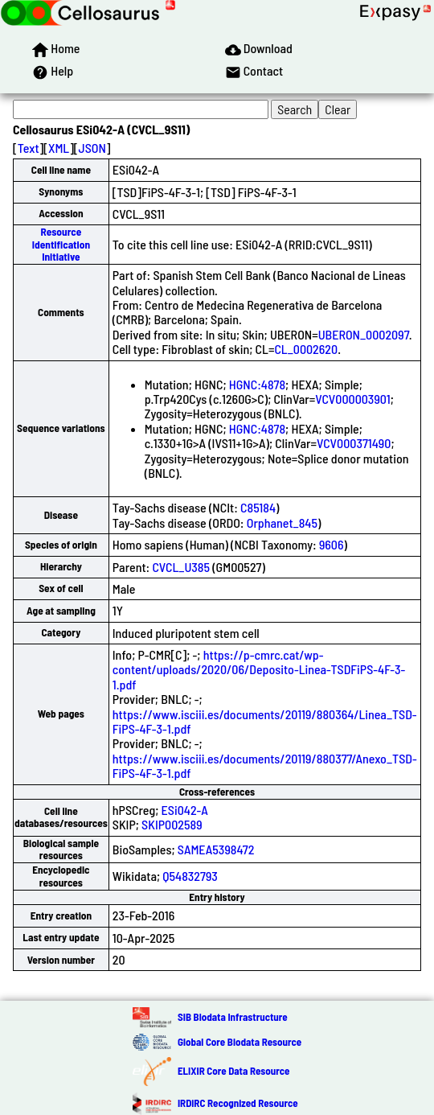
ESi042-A (185, 809)
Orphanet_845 (282, 522)
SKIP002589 (171, 824)
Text (28, 147)
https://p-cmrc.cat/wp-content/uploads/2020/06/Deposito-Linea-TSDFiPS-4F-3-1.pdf (259, 669)
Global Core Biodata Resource (239, 1041)
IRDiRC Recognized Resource (238, 1102)
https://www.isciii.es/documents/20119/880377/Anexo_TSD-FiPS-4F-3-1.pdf (265, 765)
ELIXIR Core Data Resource (233, 1070)
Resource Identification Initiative (61, 244)
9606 (331, 544)
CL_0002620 (306, 348)
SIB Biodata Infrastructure (233, 1016)
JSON (92, 147)
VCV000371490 (354, 443)
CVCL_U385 (181, 566)
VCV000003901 (352, 398)
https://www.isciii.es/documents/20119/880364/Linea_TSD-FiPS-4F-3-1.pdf (265, 721)
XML (58, 147)
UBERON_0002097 (363, 334)
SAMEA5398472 (216, 849)
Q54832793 (190, 875)
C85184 (258, 507)
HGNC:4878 (257, 384)
